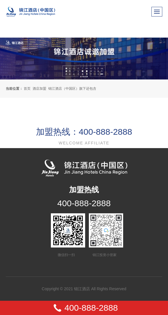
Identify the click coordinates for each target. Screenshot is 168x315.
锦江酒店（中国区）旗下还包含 (72, 89)
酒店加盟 (39, 89)
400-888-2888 (84, 203)
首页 (27, 89)
